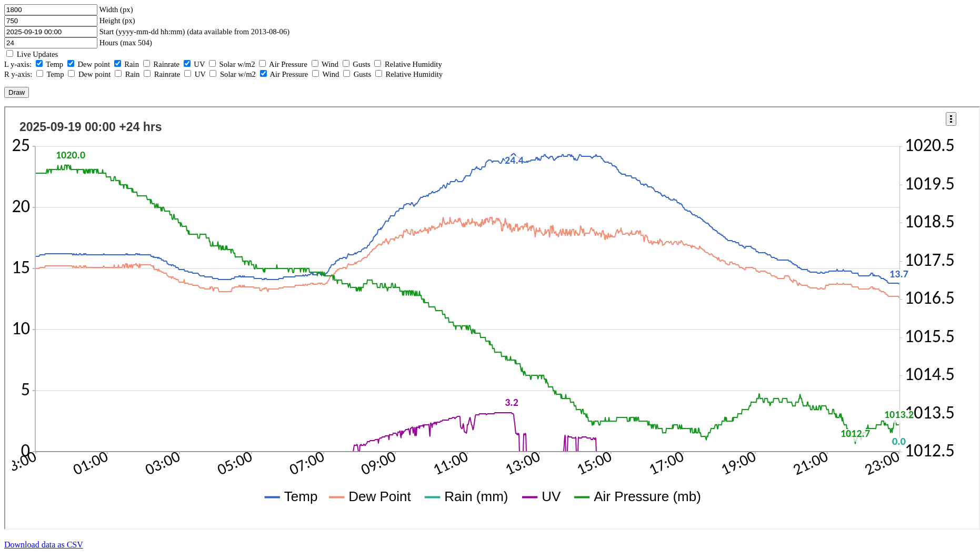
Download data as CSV (43, 544)
